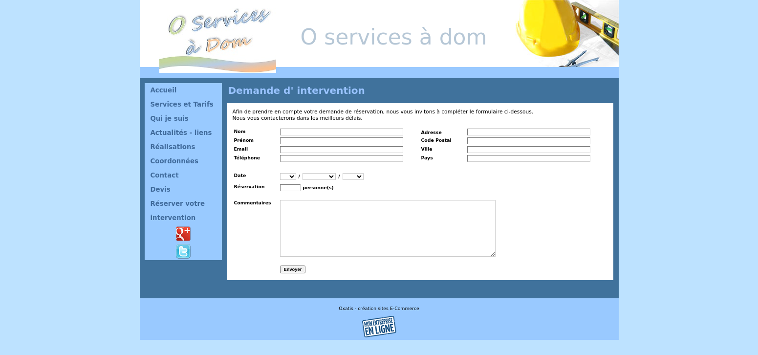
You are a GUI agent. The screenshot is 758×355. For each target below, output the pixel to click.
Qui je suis (170, 118)
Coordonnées (174, 161)
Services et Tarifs (182, 104)
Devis (161, 189)
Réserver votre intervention (178, 211)
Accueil (164, 90)
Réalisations (173, 147)
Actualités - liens (181, 132)
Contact (165, 175)
